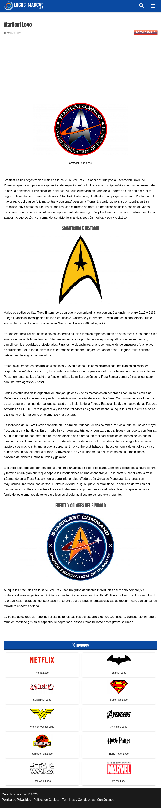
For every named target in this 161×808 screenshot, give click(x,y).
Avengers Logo (118, 726)
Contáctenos (105, 799)
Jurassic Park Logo (42, 753)
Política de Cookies (47, 799)
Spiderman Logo (42, 699)
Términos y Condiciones (78, 799)
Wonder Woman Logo (42, 726)
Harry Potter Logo (119, 753)
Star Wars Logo (42, 780)
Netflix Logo (42, 672)
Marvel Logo (119, 780)
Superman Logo (119, 699)
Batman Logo (118, 672)
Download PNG (145, 32)
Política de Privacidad (16, 799)
